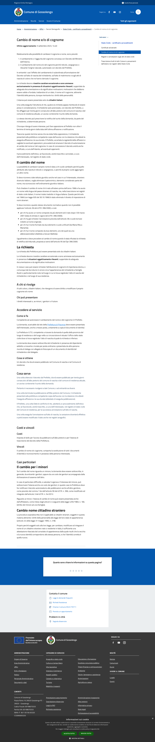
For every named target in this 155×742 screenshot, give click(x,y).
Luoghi (112, 677)
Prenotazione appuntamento (56, 697)
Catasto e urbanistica (54, 678)
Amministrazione (30, 29)
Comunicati (114, 663)
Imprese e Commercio (54, 671)
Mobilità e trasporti (53, 686)
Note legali (82, 709)
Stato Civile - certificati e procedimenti (77, 29)
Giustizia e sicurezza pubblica (88, 663)
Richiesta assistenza (53, 709)
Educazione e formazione (87, 659)
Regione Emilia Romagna (23, 3)
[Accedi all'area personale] (130, 2)
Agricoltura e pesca (85, 682)
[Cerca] (138, 12)
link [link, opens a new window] (98, 729)
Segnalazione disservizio (55, 701)
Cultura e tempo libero (54, 663)
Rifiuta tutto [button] (86, 733)
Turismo (49, 682)
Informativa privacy (85, 705)
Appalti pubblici (51, 674)
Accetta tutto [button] (69, 733)
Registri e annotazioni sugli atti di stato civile (117, 56)
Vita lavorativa (51, 667)
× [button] (152, 718)
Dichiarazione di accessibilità (88, 713)
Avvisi (112, 667)
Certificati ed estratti (109, 47)
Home (19, 29)
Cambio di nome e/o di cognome (112, 52)
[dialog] (77, 729)
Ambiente (81, 670)
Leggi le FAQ (50, 705)
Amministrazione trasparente (88, 697)
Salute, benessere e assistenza (89, 674)
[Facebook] (108, 11)
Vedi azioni (104, 37)
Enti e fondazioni (20, 671)
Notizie (112, 659)
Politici (16, 674)
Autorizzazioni (83, 678)
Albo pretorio (82, 701)
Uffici (41, 29)
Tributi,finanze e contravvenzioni (90, 667)
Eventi (112, 681)
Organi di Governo (20, 659)
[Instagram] (119, 11)
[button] (77, 738)
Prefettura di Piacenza (56, 324)
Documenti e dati (20, 682)
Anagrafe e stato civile (54, 659)
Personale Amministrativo (23, 678)
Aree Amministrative (21, 663)
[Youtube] (114, 11)
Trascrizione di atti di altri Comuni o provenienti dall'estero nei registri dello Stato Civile (118, 62)
